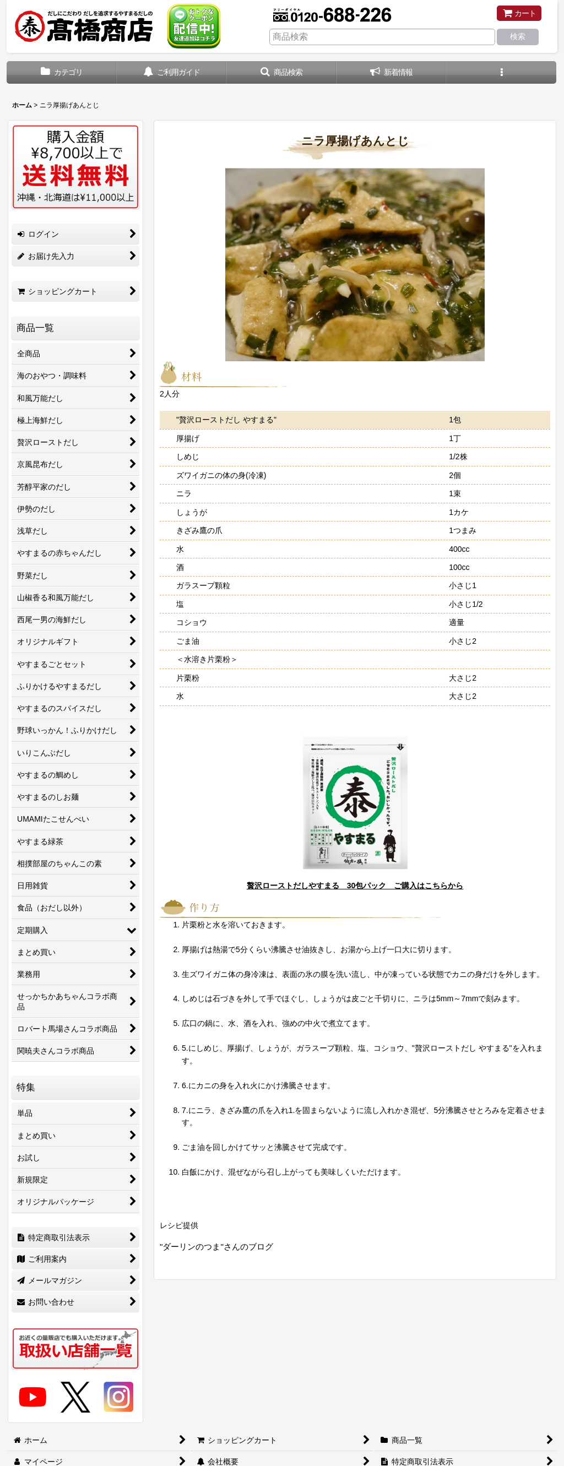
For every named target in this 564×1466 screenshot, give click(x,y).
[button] (281, 72)
